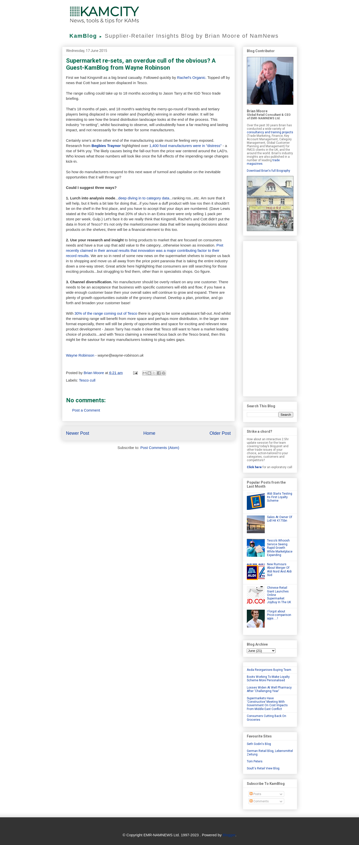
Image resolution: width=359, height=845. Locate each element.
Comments (259, 801)
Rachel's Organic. (191, 77)
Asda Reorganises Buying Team (269, 670)
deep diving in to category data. (144, 198)
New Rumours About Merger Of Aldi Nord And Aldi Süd (279, 570)
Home (149, 433)
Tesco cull (87, 380)
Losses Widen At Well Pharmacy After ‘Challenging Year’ (269, 689)
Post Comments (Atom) (159, 447)
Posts (255, 794)
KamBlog (87, 36)
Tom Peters (255, 761)
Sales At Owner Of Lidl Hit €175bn (279, 518)
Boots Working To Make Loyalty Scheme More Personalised (268, 678)
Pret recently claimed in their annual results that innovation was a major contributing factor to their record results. (144, 250)
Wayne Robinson (80, 355)
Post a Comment (86, 410)
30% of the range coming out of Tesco (106, 313)
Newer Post (77, 433)
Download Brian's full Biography (268, 170)
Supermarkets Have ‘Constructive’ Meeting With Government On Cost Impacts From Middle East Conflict (267, 704)
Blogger (229, 835)
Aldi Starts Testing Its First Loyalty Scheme (279, 497)
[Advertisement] (270, 318)
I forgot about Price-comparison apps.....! (279, 615)
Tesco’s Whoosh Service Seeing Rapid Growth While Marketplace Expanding (279, 548)
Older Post (220, 433)
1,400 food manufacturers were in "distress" (185, 145)
